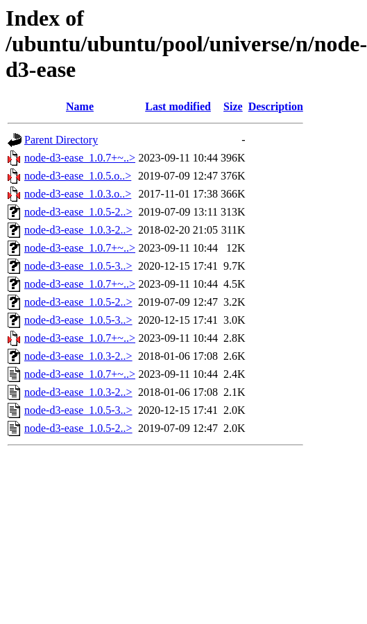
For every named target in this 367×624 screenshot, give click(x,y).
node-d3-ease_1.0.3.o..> (77, 194)
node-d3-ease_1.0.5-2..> (78, 212)
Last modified (178, 106)
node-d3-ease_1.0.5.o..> (77, 176)
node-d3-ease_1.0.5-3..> (78, 266)
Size (233, 106)
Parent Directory (61, 140)
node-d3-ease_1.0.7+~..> (79, 158)
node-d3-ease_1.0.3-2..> (78, 230)
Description (275, 106)
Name (80, 106)
